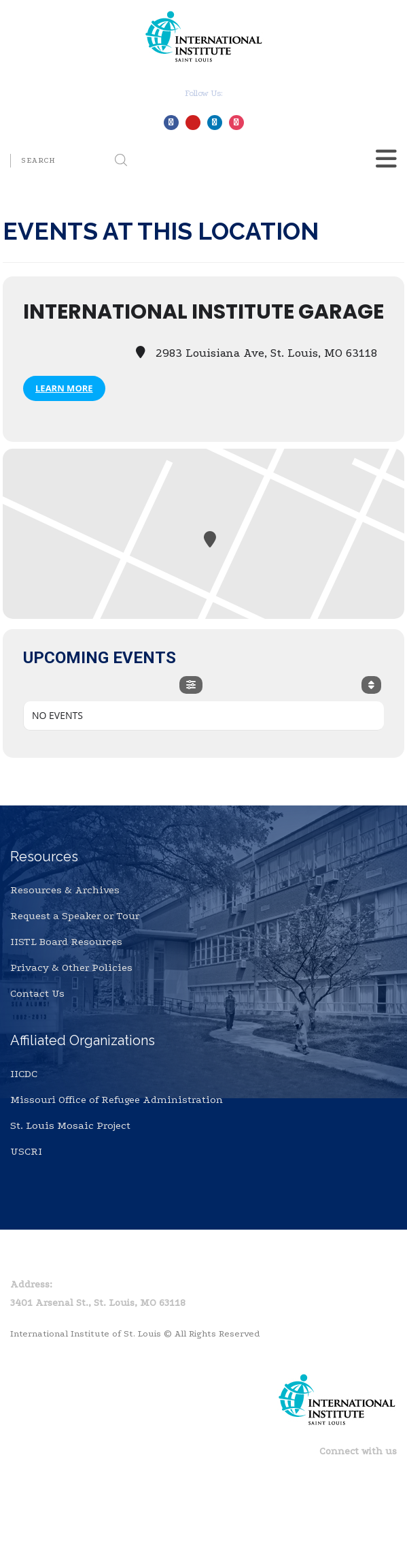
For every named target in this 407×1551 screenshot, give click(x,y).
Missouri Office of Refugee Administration (116, 1099)
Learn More (64, 388)
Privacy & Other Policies (71, 967)
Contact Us (37, 993)
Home (24, 1259)
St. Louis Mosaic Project (70, 1125)
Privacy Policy (91, 1259)
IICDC (23, 1074)
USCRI (26, 1151)
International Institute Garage (203, 312)
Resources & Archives (65, 890)
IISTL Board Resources (66, 942)
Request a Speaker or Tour (74, 916)
